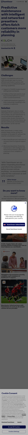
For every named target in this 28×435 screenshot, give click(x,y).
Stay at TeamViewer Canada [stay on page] (14, 229)
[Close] (25, 203)
